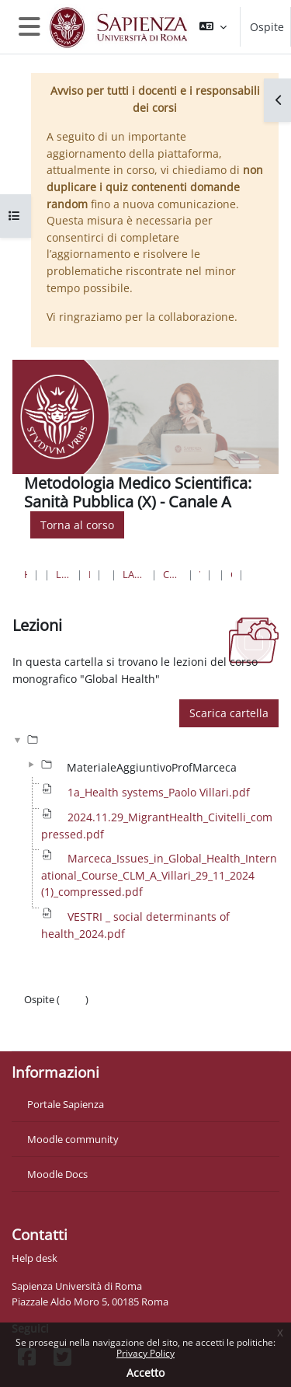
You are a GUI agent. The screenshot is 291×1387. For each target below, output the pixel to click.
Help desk (34, 1258)
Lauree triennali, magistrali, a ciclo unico (63, 574)
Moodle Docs (57, 1174)
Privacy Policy (145, 1353)
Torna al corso (77, 525)
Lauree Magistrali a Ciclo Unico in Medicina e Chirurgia (134, 574)
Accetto (145, 1372)
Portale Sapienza (65, 1104)
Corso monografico (231, 574)
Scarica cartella (228, 713)
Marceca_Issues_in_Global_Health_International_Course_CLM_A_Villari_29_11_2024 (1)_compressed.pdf (159, 875)
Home (25, 574)
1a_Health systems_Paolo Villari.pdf (159, 792)
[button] (213, 27)
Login (72, 999)
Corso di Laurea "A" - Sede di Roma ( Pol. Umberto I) (172, 574)
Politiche (44, 1015)
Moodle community (73, 1139)
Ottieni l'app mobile (69, 1030)
